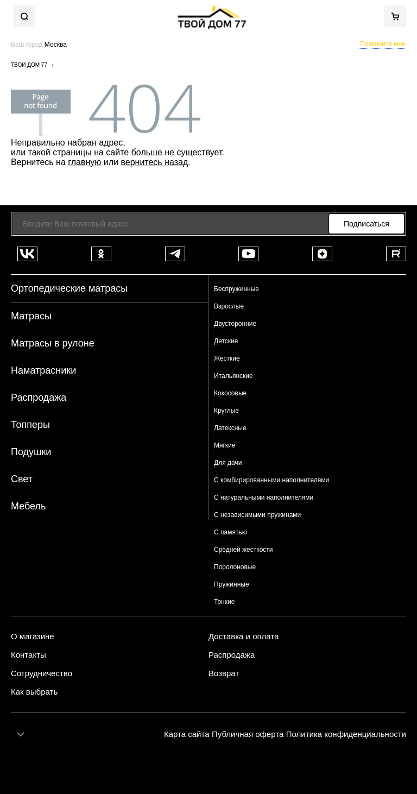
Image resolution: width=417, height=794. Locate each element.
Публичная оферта (247, 734)
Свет (22, 479)
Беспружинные (236, 289)
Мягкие (225, 445)
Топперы (30, 424)
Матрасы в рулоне (52, 343)
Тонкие (224, 601)
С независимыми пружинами (257, 515)
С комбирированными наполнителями (271, 480)
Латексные (230, 428)
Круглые (226, 410)
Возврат (223, 673)
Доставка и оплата (243, 636)
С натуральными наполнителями (263, 497)
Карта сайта (187, 734)
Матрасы (31, 316)
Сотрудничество (41, 673)
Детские (226, 341)
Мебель (28, 506)
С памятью (230, 532)
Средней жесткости (243, 549)
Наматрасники (43, 370)
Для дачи (228, 462)
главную (84, 162)
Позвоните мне (383, 44)
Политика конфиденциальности (346, 734)
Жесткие (227, 358)
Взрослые (229, 306)
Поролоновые (235, 567)
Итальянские (233, 376)
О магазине (32, 636)
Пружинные (231, 584)
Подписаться (366, 223)
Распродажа (38, 397)
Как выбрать (34, 692)
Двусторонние (235, 323)
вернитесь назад (154, 162)
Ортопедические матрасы (69, 288)
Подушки (31, 451)
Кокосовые (230, 393)
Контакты (28, 655)
